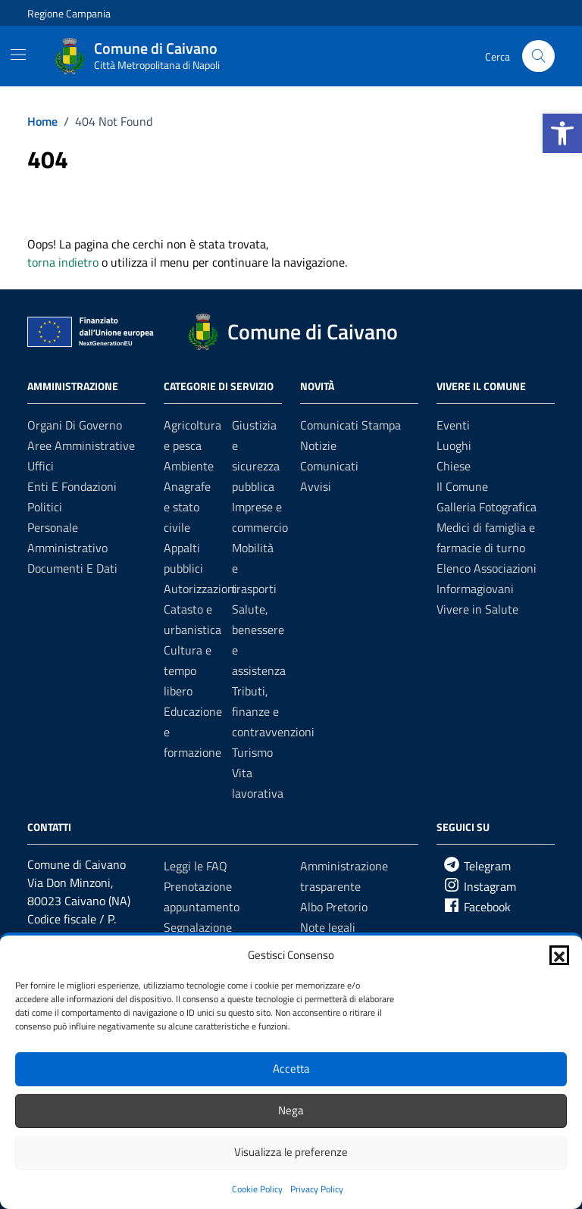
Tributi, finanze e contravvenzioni (273, 711)
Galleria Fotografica (486, 507)
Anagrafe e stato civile (187, 506)
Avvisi (315, 486)
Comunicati (329, 466)
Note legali (327, 927)
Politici (44, 507)
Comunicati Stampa (350, 425)
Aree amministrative (81, 445)
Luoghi (453, 445)
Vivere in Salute (477, 609)
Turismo (252, 752)
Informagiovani (475, 589)
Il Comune (462, 486)
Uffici (40, 466)
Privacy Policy (316, 1189)
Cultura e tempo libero (187, 670)
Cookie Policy (257, 1189)
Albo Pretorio (334, 907)
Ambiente (189, 466)
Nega (291, 1110)
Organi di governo (74, 425)
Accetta (291, 1068)
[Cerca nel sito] (538, 56)
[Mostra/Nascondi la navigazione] (18, 54)
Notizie (318, 445)
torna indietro (63, 262)
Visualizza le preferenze (291, 1152)
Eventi (453, 425)
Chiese (453, 466)
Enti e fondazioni (72, 486)
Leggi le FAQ (195, 866)
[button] (562, 133)
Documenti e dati (72, 568)
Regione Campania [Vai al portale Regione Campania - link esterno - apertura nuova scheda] (69, 13)
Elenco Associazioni (486, 568)
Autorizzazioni (200, 589)
